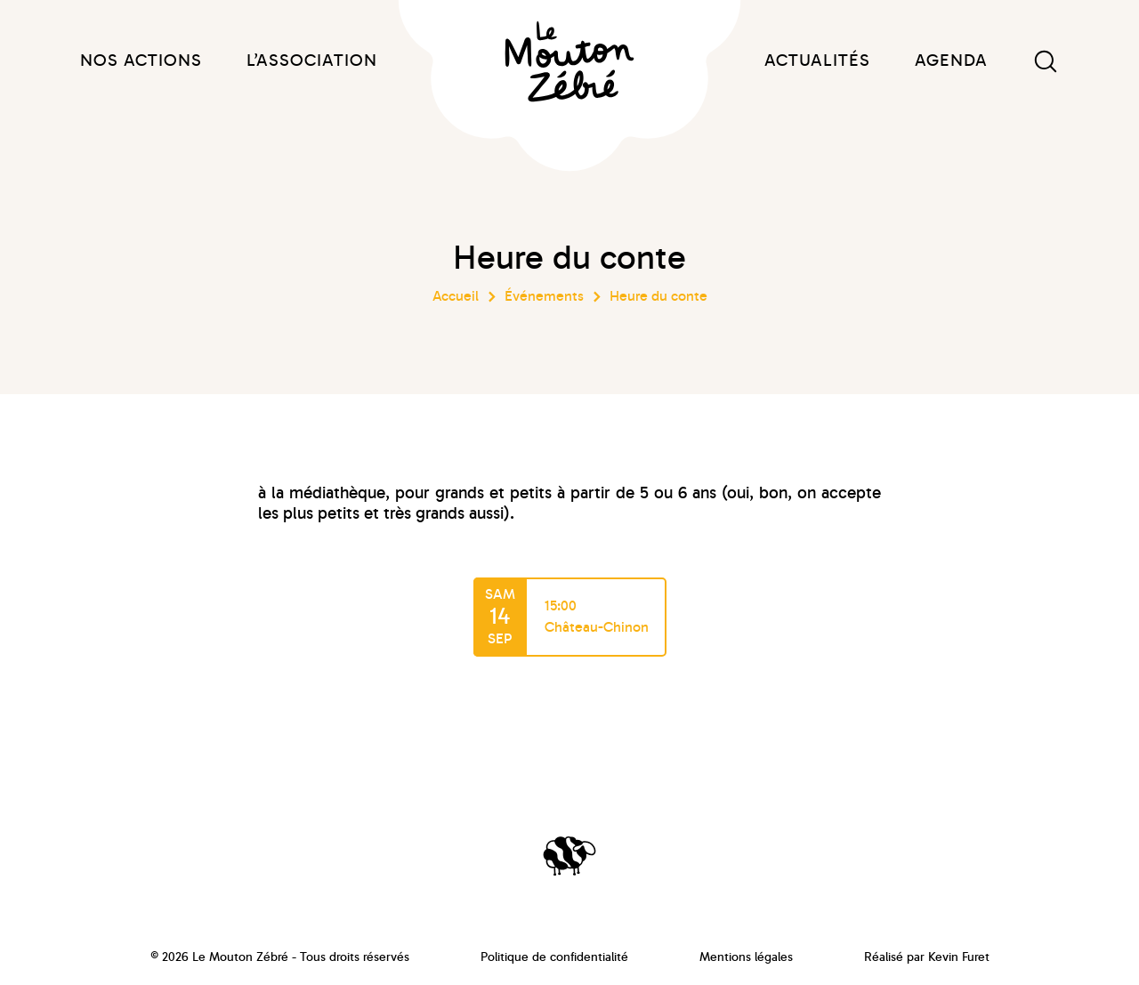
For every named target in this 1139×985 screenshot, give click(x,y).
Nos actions (141, 60)
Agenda (951, 60)
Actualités (817, 60)
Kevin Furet (959, 957)
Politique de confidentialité (554, 957)
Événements (544, 296)
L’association (311, 60)
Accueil (455, 296)
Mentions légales (746, 957)
